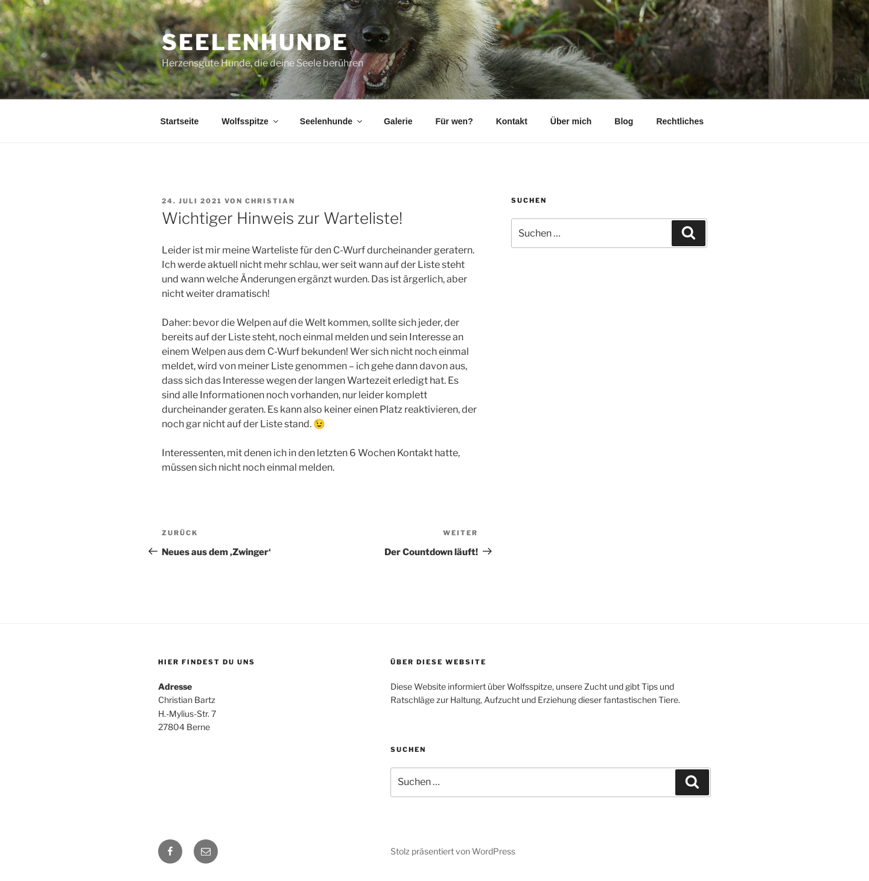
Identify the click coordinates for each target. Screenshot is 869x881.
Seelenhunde (255, 42)
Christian (270, 201)
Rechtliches (680, 121)
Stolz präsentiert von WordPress (452, 851)
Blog (623, 121)
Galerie (398, 121)
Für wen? (454, 121)
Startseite (180, 121)
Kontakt (511, 121)
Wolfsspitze (250, 121)
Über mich (570, 121)
